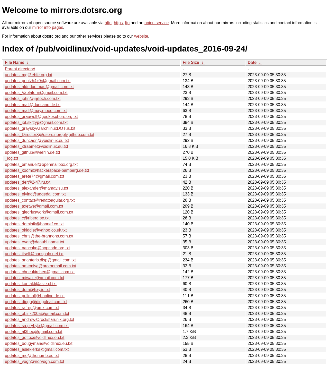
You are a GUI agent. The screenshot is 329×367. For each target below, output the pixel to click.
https (118, 23)
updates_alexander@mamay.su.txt (36, 188)
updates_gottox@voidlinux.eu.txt (35, 337)
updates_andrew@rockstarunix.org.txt (39, 319)
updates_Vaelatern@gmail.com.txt (36, 92)
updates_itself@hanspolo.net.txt (34, 254)
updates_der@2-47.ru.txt (27, 182)
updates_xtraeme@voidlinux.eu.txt (36, 146)
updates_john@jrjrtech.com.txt (32, 98)
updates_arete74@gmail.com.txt (34, 176)
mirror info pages (47, 27)
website (141, 36)
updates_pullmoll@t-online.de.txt (35, 296)
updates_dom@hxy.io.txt (27, 289)
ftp (127, 23)
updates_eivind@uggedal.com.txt (35, 194)
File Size (191, 62)
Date (252, 62)
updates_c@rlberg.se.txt (27, 218)
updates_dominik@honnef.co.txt (34, 224)
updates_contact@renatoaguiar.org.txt (40, 200)
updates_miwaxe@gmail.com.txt (34, 278)
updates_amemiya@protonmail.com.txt (40, 266)
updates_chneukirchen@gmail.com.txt (40, 272)
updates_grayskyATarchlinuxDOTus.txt (40, 128)
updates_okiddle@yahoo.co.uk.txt (36, 230)
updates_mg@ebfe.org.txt (28, 75)
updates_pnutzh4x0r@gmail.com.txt (37, 81)
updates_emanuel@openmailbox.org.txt (41, 164)
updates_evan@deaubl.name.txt (34, 242)
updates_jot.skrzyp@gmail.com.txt (36, 122)
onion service (156, 23)
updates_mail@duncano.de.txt (32, 105)
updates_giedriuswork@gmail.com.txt (39, 212)
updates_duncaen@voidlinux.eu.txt (37, 140)
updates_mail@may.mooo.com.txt (36, 110)
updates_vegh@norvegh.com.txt (34, 361)
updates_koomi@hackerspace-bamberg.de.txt (47, 170)
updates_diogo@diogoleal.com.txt (36, 302)
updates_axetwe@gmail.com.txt (34, 206)
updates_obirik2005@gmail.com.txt (37, 313)
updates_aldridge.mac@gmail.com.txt (39, 86)
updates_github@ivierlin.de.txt (32, 152)
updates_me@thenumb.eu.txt (32, 355)
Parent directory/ (20, 69)
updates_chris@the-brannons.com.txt (39, 236)
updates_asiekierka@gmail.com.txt (37, 349)
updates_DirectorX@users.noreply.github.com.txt (49, 134)
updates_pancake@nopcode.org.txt (37, 248)
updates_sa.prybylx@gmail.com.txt (37, 325)
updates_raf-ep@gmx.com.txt (32, 307)
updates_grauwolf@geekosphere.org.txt (41, 116)
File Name (14, 62)
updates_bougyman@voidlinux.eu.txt (38, 343)
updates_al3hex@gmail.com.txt (33, 331)
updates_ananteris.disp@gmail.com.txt (40, 260)
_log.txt (11, 158)
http (108, 23)
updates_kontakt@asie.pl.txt (31, 283)
